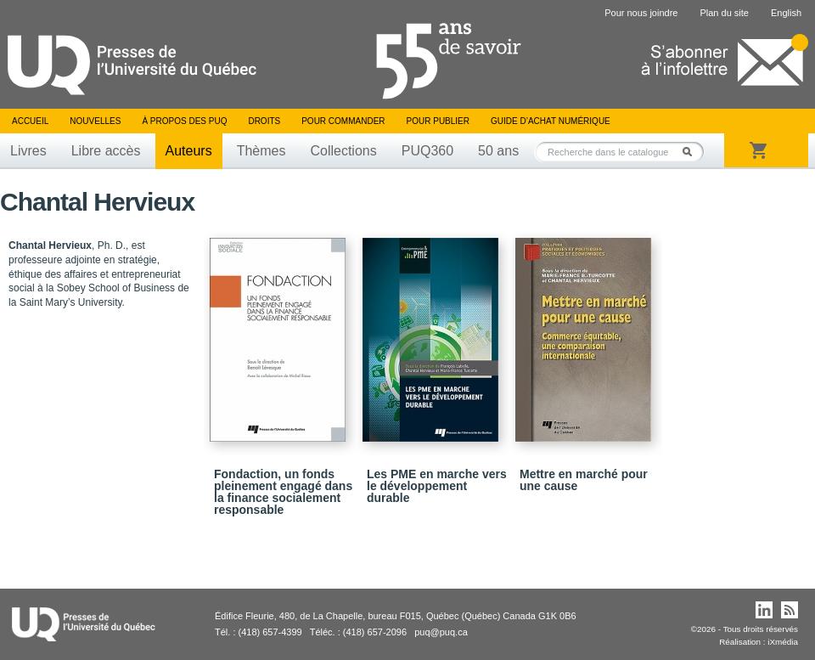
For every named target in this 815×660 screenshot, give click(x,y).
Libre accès (106, 151)
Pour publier (438, 121)
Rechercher (692, 151)
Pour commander (343, 121)
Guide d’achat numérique (550, 121)
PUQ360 (427, 151)
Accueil (30, 121)
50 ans (498, 151)
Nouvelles (95, 121)
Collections (343, 151)
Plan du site (724, 13)
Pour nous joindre (640, 13)
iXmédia (782, 641)
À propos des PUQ (184, 121)
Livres (28, 151)
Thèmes (261, 151)
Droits (264, 121)
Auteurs (189, 151)
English (786, 13)
